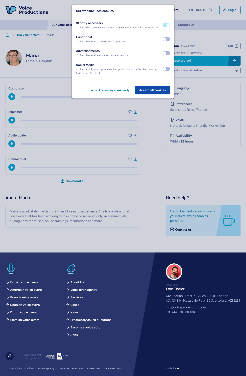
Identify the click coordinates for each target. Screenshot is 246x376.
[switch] (166, 25)
